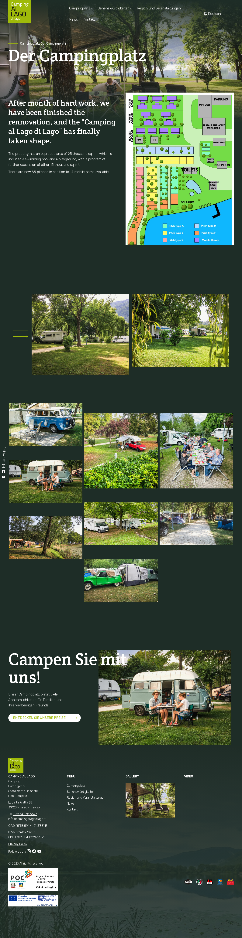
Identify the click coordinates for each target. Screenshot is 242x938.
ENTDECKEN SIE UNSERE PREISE (39, 718)
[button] (20, 332)
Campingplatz (30, 43)
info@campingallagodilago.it (27, 819)
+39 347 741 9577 (25, 814)
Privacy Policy (17, 844)
